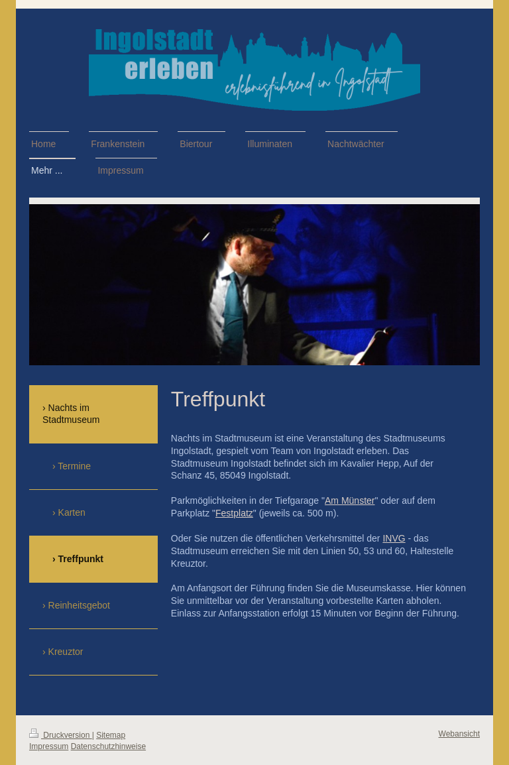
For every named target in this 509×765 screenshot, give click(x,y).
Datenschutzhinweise (108, 746)
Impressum (48, 746)
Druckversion (60, 735)
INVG (393, 538)
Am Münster (349, 500)
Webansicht (459, 733)
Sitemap (110, 735)
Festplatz (234, 513)
